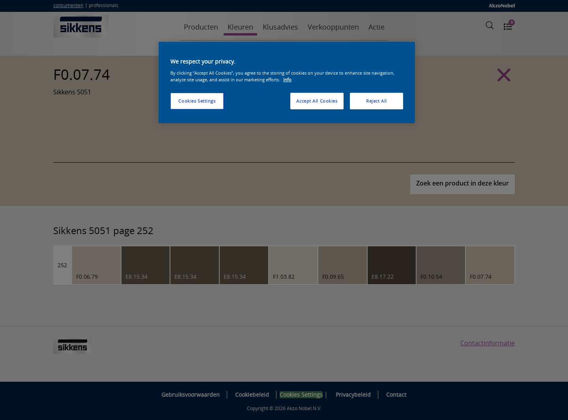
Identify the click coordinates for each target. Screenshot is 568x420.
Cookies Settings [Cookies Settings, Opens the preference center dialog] (196, 101)
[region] (287, 82)
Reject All (376, 101)
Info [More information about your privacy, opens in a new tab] (287, 79)
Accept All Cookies (316, 101)
